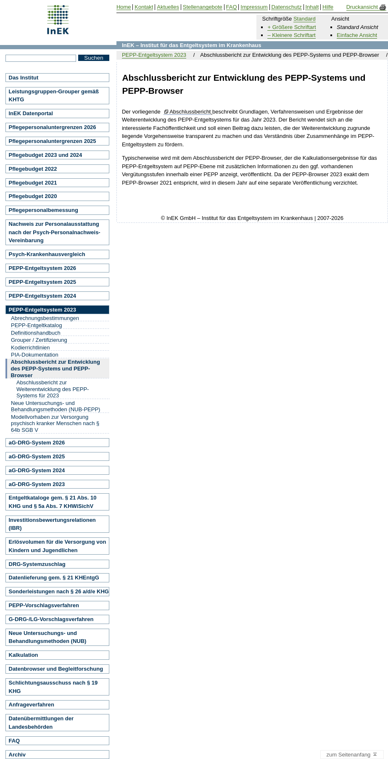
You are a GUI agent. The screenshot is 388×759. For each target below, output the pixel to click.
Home (123, 7)
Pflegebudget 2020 (33, 196)
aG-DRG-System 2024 (37, 470)
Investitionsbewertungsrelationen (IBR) (52, 524)
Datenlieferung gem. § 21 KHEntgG (54, 577)
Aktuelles (168, 7)
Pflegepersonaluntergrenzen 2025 (52, 141)
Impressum (253, 7)
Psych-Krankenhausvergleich (47, 254)
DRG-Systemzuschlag (37, 564)
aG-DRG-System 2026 (37, 442)
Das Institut (24, 77)
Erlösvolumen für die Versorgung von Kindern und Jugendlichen (57, 546)
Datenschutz (286, 7)
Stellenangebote (202, 7)
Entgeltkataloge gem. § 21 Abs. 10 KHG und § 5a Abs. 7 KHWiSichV (53, 502)
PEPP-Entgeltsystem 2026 (42, 268)
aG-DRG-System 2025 (37, 456)
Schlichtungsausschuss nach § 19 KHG (53, 687)
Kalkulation (23, 655)
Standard (304, 19)
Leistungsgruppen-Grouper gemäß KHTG (54, 95)
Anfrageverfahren (31, 704)
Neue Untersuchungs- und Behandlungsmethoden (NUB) (48, 637)
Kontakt (144, 7)
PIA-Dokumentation (34, 355)
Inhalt (312, 7)
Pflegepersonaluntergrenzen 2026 (52, 127)
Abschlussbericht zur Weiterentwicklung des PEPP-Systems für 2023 (52, 389)
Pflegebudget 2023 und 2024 (45, 155)
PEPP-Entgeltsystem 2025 (42, 282)
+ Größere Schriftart (291, 27)
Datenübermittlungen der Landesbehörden (41, 722)
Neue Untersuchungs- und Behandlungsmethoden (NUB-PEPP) (55, 406)
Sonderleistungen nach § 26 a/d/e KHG (59, 591)
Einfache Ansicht (357, 35)
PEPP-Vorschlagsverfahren (44, 605)
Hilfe (327, 7)
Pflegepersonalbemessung (43, 210)
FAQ (14, 741)
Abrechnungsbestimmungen (45, 318)
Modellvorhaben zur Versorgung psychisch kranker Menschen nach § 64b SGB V (55, 423)
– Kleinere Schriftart (291, 35)
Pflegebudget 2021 (33, 183)
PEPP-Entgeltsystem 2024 (42, 296)
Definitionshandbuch (36, 333)
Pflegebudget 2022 (33, 169)
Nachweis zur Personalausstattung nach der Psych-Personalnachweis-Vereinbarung (54, 232)
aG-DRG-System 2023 (37, 484)
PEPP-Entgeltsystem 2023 (154, 55)
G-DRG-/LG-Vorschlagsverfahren (51, 619)
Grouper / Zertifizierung (39, 340)
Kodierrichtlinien (30, 347)
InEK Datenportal (31, 113)
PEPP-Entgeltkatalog (36, 325)
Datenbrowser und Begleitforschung (56, 669)
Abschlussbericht (190, 112)
